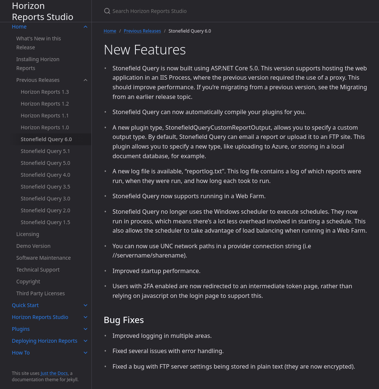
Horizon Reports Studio (42, 11)
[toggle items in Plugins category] (85, 329)
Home (19, 26)
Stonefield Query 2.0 (45, 210)
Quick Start (25, 305)
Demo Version (33, 245)
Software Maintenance (43, 257)
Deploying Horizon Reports (44, 340)
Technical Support (38, 269)
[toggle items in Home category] (85, 27)
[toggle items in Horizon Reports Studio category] (85, 317)
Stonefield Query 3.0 (45, 198)
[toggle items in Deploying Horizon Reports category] (85, 341)
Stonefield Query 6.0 (46, 139)
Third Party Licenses (40, 293)
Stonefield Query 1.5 (45, 222)
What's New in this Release (38, 43)
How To (21, 352)
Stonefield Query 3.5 (45, 186)
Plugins (21, 328)
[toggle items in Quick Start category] (85, 305)
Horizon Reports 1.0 (45, 127)
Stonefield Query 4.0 (45, 174)
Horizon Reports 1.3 (45, 91)
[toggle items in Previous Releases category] (85, 80)
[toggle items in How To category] (85, 353)
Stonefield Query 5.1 (45, 150)
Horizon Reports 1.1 (45, 115)
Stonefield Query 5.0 (45, 162)
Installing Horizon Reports (38, 64)
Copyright (28, 281)
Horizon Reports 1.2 (45, 103)
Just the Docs (54, 373)
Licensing (27, 233)
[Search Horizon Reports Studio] (191, 11)
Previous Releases (38, 79)
